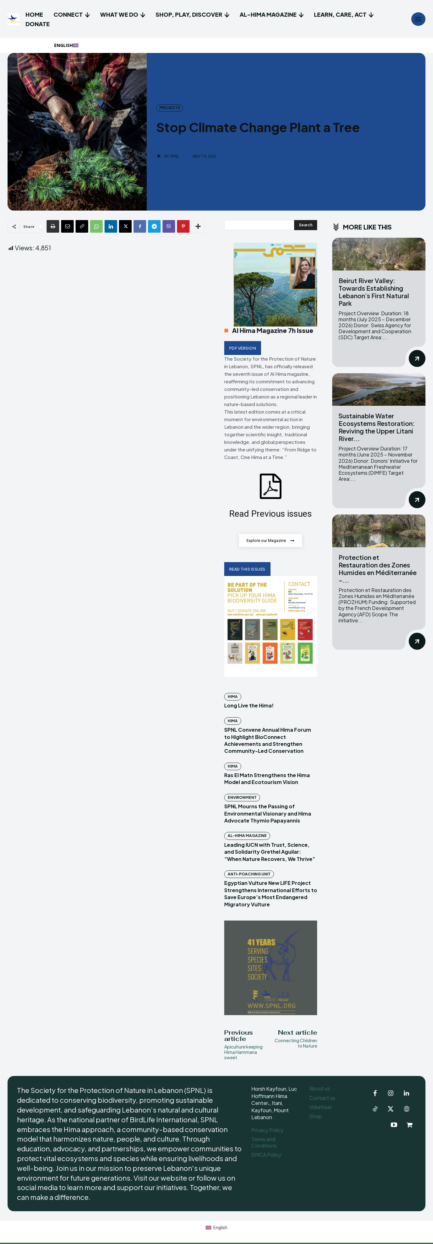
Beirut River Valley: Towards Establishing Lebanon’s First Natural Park (374, 291)
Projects (169, 107)
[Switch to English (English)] (216, 1228)
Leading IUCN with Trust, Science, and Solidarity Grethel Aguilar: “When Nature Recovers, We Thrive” (269, 852)
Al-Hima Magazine (247, 836)
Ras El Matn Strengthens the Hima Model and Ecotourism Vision (267, 779)
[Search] (305, 225)
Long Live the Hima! (249, 705)
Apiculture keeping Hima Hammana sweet (243, 1052)
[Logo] (14, 19)
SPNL (174, 156)
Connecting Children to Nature (296, 1043)
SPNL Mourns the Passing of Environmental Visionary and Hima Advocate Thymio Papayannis (267, 813)
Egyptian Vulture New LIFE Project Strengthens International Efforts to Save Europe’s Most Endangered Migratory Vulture (270, 894)
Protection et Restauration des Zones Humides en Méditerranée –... (378, 568)
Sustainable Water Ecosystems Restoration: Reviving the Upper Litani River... (377, 427)
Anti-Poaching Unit (249, 874)
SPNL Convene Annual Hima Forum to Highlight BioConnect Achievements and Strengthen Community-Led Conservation (267, 740)
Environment (242, 797)
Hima (233, 697)
